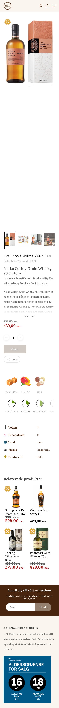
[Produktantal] (13, 337)
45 (38, 435)
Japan (39, 442)
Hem (6, 255)
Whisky (27, 255)
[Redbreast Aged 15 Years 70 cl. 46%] (40, 539)
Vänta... (15, 349)
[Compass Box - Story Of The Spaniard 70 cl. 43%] (40, 496)
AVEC (16, 255)
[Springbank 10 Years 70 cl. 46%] (16, 496)
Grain (38, 255)
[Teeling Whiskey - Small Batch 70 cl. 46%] (16, 539)
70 (38, 427)
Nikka (40, 457)
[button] (54, 5)
